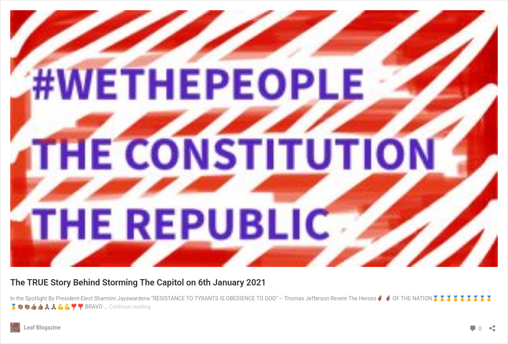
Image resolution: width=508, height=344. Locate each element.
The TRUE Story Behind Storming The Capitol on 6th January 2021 (138, 282)
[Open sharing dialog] (492, 326)
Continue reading (130, 307)
